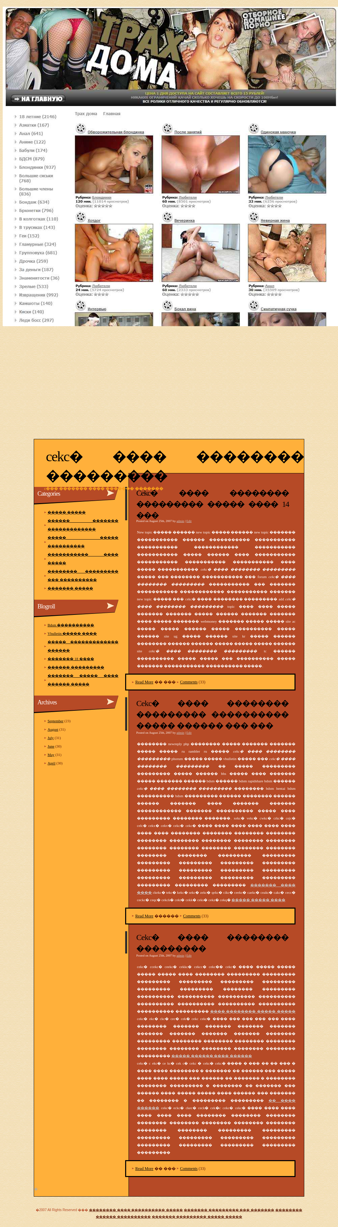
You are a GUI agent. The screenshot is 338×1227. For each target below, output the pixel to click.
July (51, 738)
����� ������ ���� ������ (211, 1056)
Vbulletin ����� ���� (72, 633)
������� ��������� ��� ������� (229, 1210)
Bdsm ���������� (71, 625)
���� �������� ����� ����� (252, 1011)
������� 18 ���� (71, 659)
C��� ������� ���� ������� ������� (103, 488)
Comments (189, 682)
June (51, 746)
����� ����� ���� (258, 900)
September (55, 721)
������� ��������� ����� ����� (197, 1217)
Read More (144, 682)
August (53, 729)
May (51, 755)
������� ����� (70, 588)
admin (180, 521)
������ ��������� (76, 667)
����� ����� (67, 512)
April (51, 763)
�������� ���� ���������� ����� (136, 1210)
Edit (189, 521)
